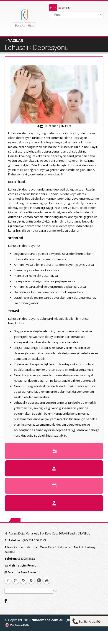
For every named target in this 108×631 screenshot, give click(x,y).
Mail (15, 580)
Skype (31, 580)
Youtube (46, 580)
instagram (23, 580)
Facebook (8, 580)
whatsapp (39, 580)
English (65, 7)
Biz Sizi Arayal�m (91, 621)
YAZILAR (15, 40)
